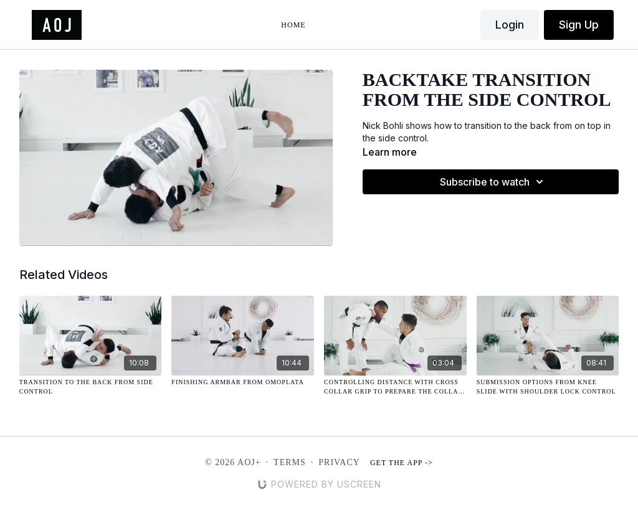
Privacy (339, 462)
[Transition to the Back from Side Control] (90, 386)
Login (509, 24)
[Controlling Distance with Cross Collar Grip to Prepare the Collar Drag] (395, 386)
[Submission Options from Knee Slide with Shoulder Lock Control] (548, 386)
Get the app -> (401, 462)
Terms (290, 462)
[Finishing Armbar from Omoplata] (242, 382)
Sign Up (579, 24)
